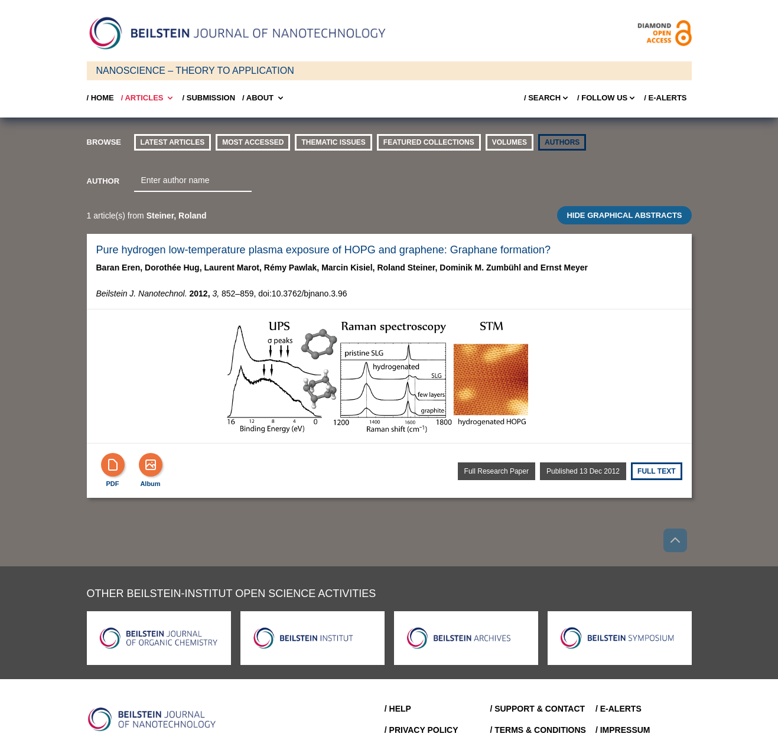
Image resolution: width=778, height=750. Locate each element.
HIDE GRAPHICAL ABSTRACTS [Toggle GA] (624, 215)
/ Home (100, 97)
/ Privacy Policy (421, 730)
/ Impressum (622, 730)
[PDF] (113, 465)
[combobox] (193, 180)
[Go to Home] (155, 719)
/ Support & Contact (537, 708)
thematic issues (333, 142)
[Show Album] (150, 465)
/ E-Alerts (665, 97)
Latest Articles (173, 142)
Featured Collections (428, 142)
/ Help (398, 708)
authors (562, 142)
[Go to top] (675, 540)
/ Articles (148, 98)
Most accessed (253, 142)
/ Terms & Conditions (538, 730)
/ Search (547, 98)
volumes (509, 142)
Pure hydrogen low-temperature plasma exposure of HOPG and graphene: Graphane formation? (323, 250)
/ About (263, 98)
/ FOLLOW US (607, 98)
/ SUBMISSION (208, 97)
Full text (656, 471)
